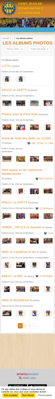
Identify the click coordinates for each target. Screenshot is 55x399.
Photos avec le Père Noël (20, 114)
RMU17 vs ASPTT (15, 202)
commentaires (43, 258)
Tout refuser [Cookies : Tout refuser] (28, 395)
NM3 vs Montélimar (15, 300)
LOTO (6, 66)
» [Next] (34, 325)
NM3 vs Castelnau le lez (19, 252)
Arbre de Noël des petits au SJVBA (26, 138)
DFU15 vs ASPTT (14, 90)
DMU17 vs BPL (12, 276)
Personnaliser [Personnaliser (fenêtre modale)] (45, 395)
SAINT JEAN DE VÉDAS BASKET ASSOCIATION (30, 8)
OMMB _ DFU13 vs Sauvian (22, 227)
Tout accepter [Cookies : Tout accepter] (10, 395)
